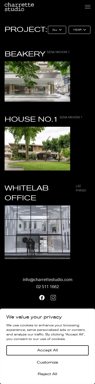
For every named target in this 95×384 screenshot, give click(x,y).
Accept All (47, 350)
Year (77, 29)
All (54, 29)
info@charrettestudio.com (47, 280)
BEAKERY (37, 54)
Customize (47, 362)
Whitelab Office (47, 193)
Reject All (47, 374)
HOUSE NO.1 (43, 119)
